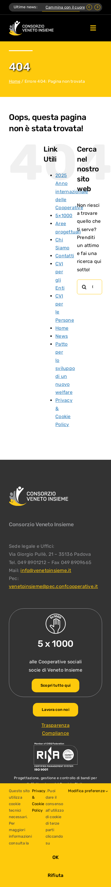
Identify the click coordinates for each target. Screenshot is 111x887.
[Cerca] (84, 287)
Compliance (55, 733)
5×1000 (63, 215)
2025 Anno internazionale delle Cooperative (71, 191)
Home (14, 81)
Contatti (64, 256)
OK (55, 857)
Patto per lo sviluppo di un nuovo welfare (65, 368)
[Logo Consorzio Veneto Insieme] (31, 23)
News (61, 336)
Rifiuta (56, 875)
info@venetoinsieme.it (45, 570)
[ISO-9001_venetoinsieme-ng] (55, 744)
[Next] (97, 7)
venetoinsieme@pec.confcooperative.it (53, 586)
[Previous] (89, 7)
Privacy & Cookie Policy (39, 801)
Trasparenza (55, 725)
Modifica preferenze (88, 791)
